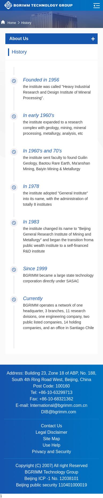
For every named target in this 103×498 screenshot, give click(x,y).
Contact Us (51, 426)
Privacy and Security (51, 451)
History (26, 23)
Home (8, 23)
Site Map (51, 438)
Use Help (51, 445)
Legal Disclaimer (51, 432)
